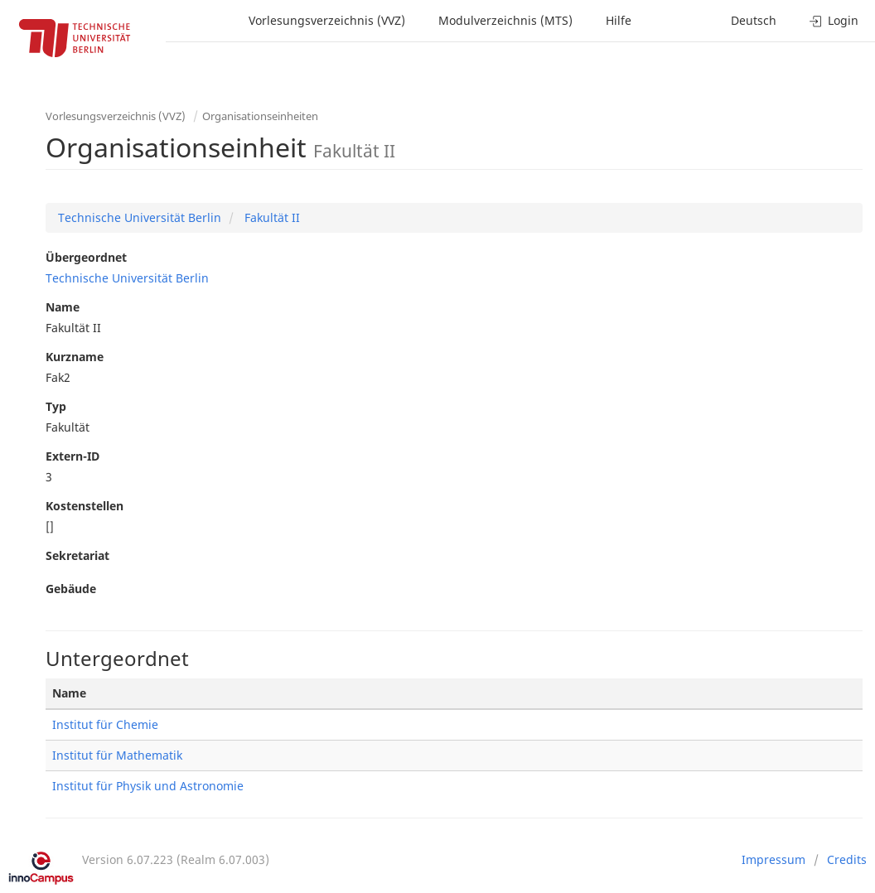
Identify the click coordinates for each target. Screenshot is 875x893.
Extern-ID (72, 456)
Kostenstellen (84, 506)
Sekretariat (77, 555)
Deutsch (753, 20)
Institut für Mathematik (117, 755)
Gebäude (71, 588)
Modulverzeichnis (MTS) (505, 20)
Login (834, 20)
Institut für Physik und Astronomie (148, 786)
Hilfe (618, 20)
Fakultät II (270, 217)
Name (63, 307)
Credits (847, 859)
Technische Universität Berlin (139, 217)
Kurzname (75, 356)
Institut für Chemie (105, 724)
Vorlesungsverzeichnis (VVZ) (327, 20)
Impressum (773, 859)
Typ (56, 406)
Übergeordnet (86, 257)
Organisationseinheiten (260, 116)
